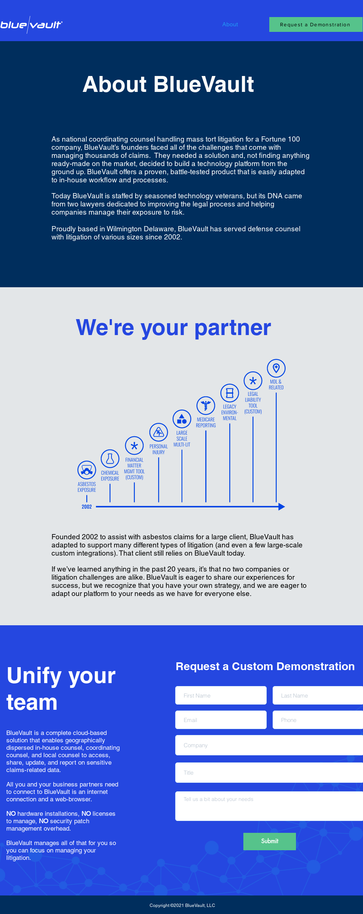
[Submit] (269, 841)
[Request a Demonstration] (316, 24)
